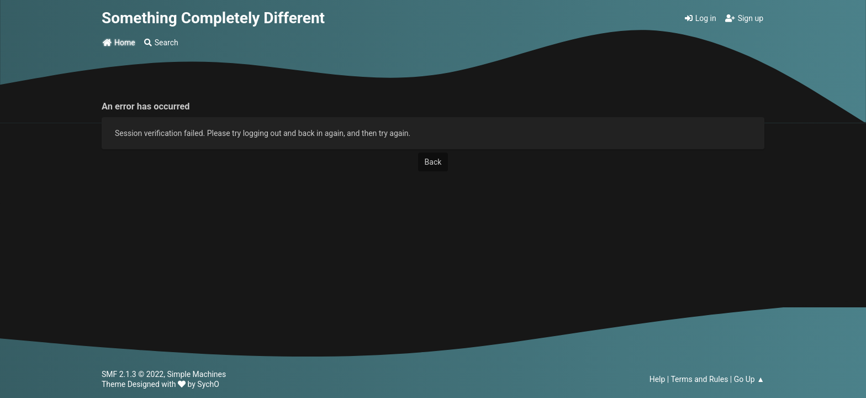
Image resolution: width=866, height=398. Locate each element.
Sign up (744, 18)
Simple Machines (196, 374)
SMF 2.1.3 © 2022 (132, 374)
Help (658, 379)
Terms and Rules (699, 379)
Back (433, 162)
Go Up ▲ (749, 379)
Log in (700, 18)
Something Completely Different (213, 18)
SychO (208, 384)
